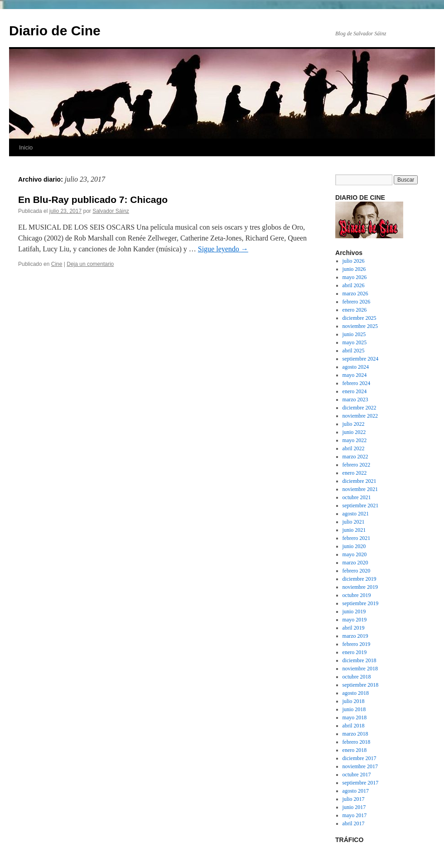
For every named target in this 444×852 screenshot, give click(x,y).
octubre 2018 (357, 677)
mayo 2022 (355, 440)
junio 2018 (354, 709)
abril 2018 (354, 725)
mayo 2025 (355, 342)
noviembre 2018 (360, 668)
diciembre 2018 (359, 660)
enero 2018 (355, 750)
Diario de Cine (55, 30)
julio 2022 (354, 424)
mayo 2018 (355, 717)
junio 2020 (354, 546)
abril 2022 (354, 448)
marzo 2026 (355, 293)
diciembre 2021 (359, 481)
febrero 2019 (357, 644)
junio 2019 (354, 611)
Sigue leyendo (223, 249)
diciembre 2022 (359, 407)
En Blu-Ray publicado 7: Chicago (93, 199)
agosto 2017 (356, 791)
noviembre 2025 (360, 326)
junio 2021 (354, 530)
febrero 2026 (357, 301)
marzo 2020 (355, 562)
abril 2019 (354, 628)
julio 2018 (354, 701)
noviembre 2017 (360, 766)
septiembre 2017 (361, 783)
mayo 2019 (355, 619)
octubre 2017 (357, 774)
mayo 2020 (355, 554)
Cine (57, 264)
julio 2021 (354, 522)
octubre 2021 (357, 497)
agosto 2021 (356, 513)
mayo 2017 (355, 815)
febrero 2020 (357, 571)
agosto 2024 (356, 367)
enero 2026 (355, 310)
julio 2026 (354, 261)
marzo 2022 (355, 456)
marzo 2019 (355, 636)
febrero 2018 (357, 742)
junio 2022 (354, 432)
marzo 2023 (355, 399)
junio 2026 (354, 269)
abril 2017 (354, 823)
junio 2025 (354, 334)
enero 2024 (355, 391)
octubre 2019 (357, 595)
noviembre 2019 (360, 587)
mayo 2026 (355, 277)
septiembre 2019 (361, 603)
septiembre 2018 (361, 685)
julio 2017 (354, 799)
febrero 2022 (357, 465)
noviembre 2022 (360, 416)
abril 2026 (354, 285)
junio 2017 (354, 807)
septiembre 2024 (361, 359)
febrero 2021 (357, 538)
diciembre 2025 (359, 318)
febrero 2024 (357, 383)
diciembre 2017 (359, 758)
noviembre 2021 (360, 489)
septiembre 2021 (361, 505)
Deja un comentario (90, 264)
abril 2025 (354, 350)
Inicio (26, 147)
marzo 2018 (355, 734)
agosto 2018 (356, 693)
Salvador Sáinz (110, 211)
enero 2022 (355, 473)
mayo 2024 (355, 375)
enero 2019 (355, 652)
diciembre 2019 (359, 579)
